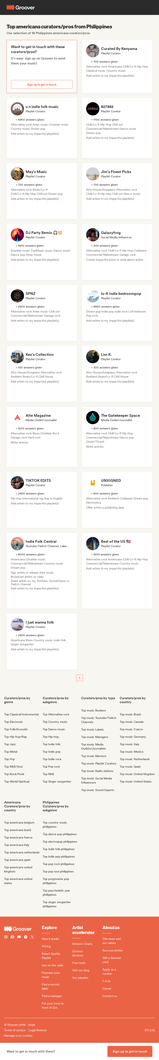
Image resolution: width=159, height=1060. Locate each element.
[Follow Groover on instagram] (5, 937)
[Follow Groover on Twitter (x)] (32, 937)
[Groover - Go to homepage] (23, 929)
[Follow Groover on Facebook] (12, 937)
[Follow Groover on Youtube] (19, 937)
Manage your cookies (18, 1035)
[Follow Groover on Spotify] (25, 937)
